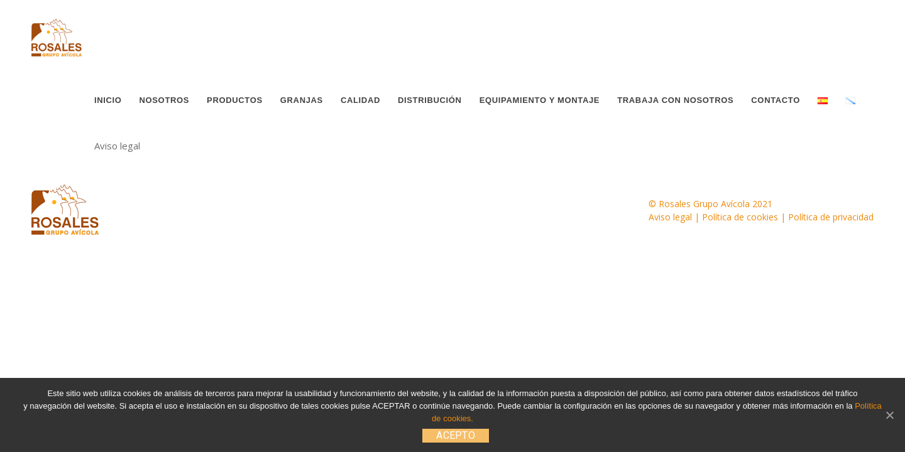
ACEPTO (455, 435)
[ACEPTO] (889, 415)
